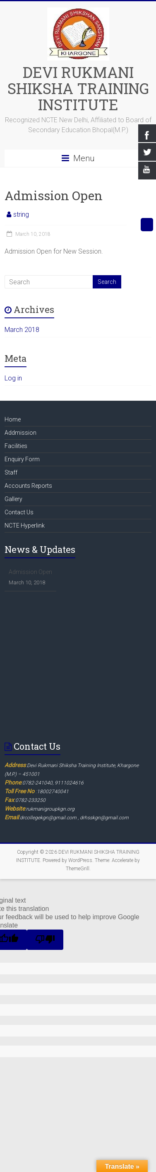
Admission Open (30, 572)
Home (13, 419)
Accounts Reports (28, 485)
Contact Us (19, 512)
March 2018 (22, 330)
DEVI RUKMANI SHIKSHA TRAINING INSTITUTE (78, 88)
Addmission (20, 432)
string (21, 214)
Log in (13, 378)
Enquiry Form (22, 459)
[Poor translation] (45, 940)
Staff (11, 472)
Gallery (13, 499)
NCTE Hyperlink (25, 525)
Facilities (16, 446)
